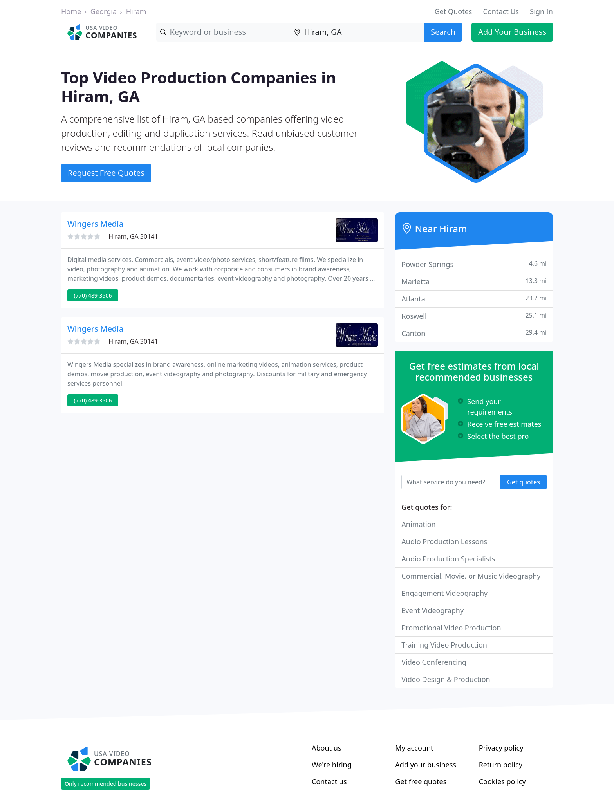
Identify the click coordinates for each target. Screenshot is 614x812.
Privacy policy (501, 747)
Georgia (103, 11)
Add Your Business (512, 32)
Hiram (136, 11)
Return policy (500, 764)
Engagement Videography (444, 593)
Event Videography (432, 610)
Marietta (474, 281)
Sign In (541, 11)
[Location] (357, 32)
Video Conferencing (433, 662)
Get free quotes (420, 781)
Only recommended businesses (105, 783)
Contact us (329, 781)
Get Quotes (453, 11)
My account (414, 747)
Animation (418, 524)
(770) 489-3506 (93, 295)
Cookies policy (502, 781)
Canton (474, 333)
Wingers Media (95, 223)
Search (443, 32)
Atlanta (474, 298)
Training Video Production (444, 645)
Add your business (425, 764)
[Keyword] (223, 32)
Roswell (474, 316)
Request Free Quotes (106, 173)
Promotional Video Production (451, 627)
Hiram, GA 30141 (133, 236)
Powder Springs (474, 264)
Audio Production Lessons (444, 541)
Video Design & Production (445, 679)
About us (326, 747)
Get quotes (523, 482)
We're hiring (332, 764)
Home (71, 11)
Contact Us (501, 11)
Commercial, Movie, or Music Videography (470, 576)
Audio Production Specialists (448, 558)
